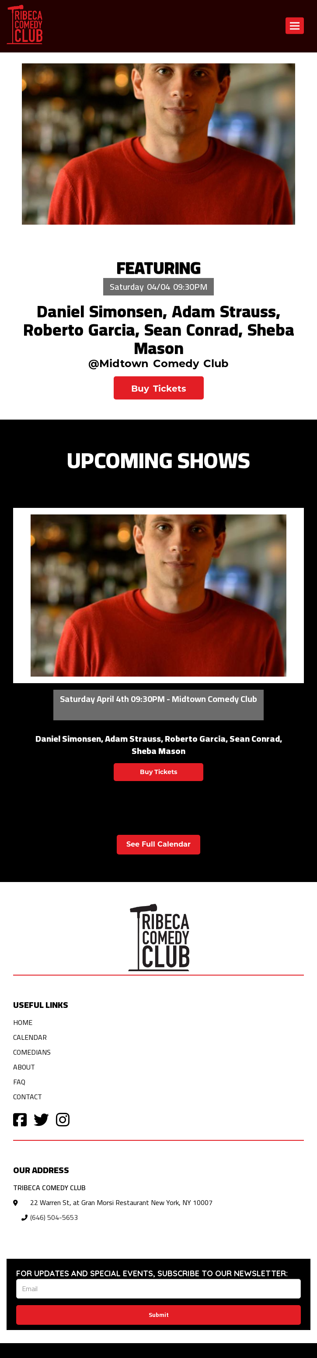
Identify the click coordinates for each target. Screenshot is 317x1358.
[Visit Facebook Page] (20, 1119)
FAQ (19, 1081)
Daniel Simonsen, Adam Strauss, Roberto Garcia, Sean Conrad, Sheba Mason (158, 329)
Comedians (32, 1052)
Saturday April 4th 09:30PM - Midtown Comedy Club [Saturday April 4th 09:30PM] (158, 699)
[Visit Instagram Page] (63, 1119)
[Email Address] (158, 1289)
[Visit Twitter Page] (41, 1119)
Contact (27, 1096)
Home (22, 1022)
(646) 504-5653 (54, 1217)
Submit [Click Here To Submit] (159, 1314)
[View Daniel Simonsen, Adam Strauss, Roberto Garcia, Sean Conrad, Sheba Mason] (158, 595)
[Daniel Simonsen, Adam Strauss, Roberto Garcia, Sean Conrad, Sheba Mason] (158, 144)
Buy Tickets (158, 388)
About (24, 1066)
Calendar (30, 1037)
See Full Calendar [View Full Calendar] (158, 844)
